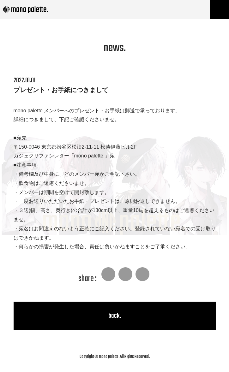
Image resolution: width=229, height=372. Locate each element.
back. (114, 315)
